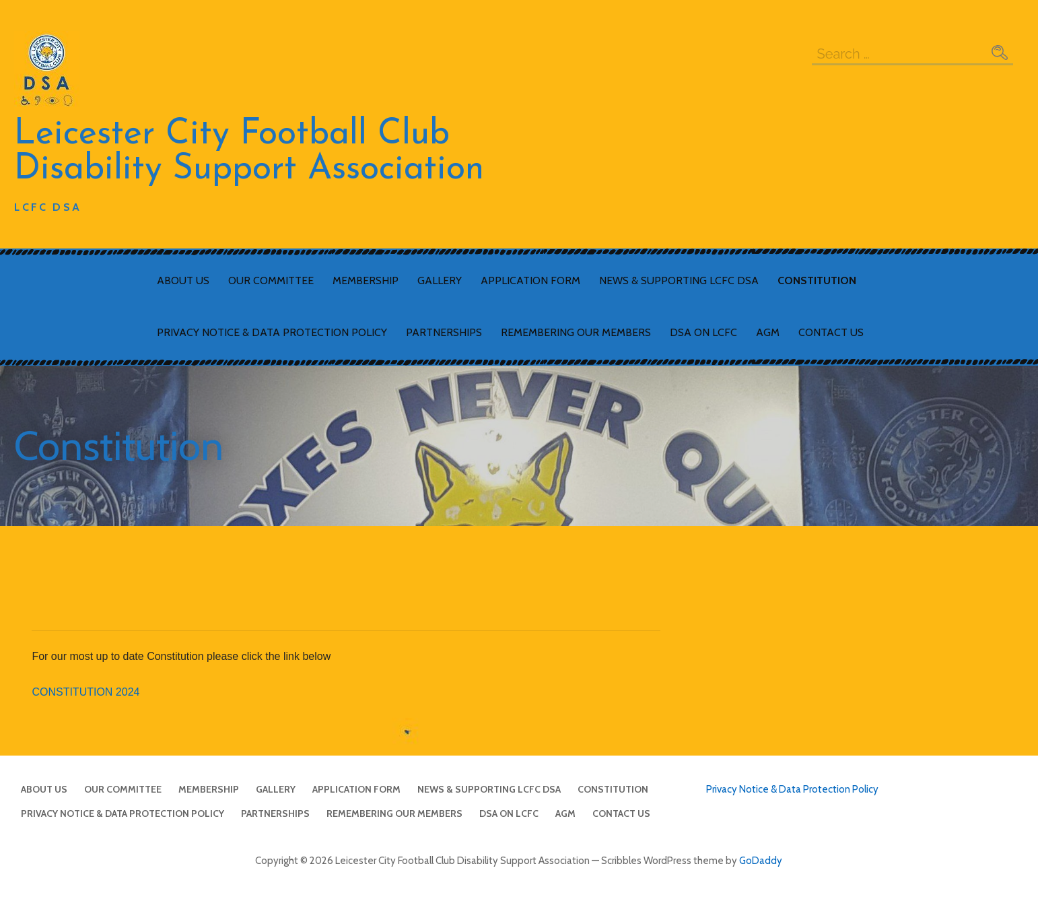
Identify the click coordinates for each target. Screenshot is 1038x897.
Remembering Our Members (576, 332)
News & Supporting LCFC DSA (679, 280)
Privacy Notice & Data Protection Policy (272, 332)
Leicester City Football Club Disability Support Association (249, 152)
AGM (768, 332)
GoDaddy (760, 861)
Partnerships (444, 332)
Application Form (530, 280)
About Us (183, 280)
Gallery (439, 280)
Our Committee (271, 280)
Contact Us (831, 332)
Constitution (816, 280)
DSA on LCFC (703, 332)
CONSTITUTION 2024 (85, 692)
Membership (366, 280)
